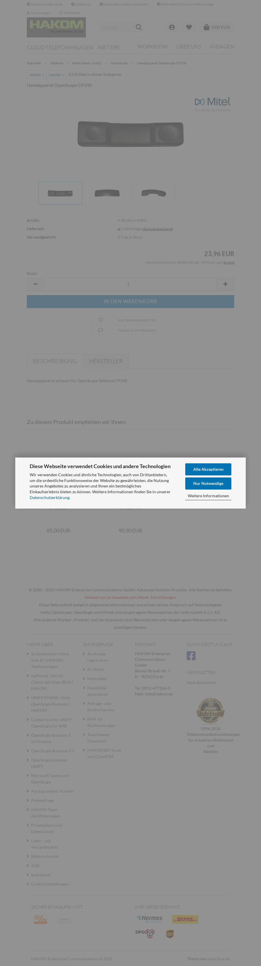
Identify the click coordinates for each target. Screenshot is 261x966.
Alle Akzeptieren (208, 469)
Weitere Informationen (208, 495)
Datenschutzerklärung (49, 497)
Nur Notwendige (208, 483)
